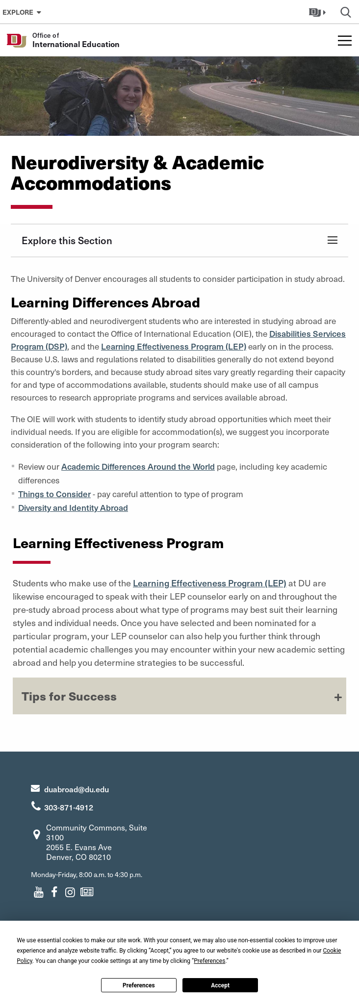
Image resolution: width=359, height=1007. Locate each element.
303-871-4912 (68, 807)
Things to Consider (54, 494)
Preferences (139, 985)
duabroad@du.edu (76, 788)
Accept (220, 985)
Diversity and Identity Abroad (73, 507)
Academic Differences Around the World (138, 466)
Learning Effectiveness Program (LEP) (173, 346)
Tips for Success (69, 695)
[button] (318, 12)
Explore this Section (67, 240)
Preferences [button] (209, 960)
